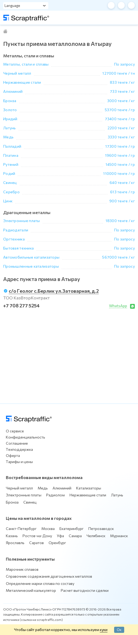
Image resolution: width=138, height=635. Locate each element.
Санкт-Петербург (21, 528)
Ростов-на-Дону (37, 535)
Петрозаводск (101, 528)
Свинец (30, 502)
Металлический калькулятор (31, 590)
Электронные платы (23, 495)
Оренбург (57, 542)
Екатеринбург (71, 528)
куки (103, 629)
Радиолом (55, 495)
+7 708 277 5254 (21, 305)
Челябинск (96, 535)
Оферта (13, 455)
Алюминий (62, 488)
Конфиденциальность (25, 437)
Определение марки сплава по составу (40, 583)
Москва (48, 528)
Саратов (36, 542)
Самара (75, 535)
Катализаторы (88, 488)
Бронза (12, 502)
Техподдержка (19, 449)
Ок (119, 630)
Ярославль (15, 542)
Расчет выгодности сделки (85, 590)
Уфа (60, 535)
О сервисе (15, 431)
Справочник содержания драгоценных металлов (49, 576)
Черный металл (19, 488)
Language (12, 5)
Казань (12, 535)
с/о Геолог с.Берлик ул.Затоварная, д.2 (54, 291)
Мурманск (119, 535)
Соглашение (17, 443)
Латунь (117, 495)
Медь (43, 488)
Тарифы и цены (19, 461)
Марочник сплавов (22, 569)
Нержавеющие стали (88, 495)
